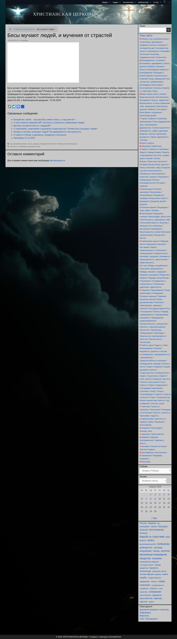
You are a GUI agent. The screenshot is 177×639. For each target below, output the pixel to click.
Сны (162, 382)
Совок (151, 385)
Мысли (143, 238)
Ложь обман (145, 210)
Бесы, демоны (33, 144)
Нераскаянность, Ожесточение (153, 259)
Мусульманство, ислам (150, 232)
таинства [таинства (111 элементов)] (143, 592)
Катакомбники (146, 195)
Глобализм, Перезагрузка (24, 29)
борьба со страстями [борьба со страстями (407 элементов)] (152, 536)
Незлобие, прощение (149, 256)
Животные (156, 146)
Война (151, 109)
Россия (163, 351)
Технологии (155, 409)
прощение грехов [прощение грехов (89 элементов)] (159, 571)
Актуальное (130, 2)
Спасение (144, 391)
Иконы (142, 167)
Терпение (144, 409)
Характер (145, 434)
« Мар (154, 518)
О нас (158, 2)
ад (11, 146)
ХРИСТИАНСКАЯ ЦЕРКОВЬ (63, 14)
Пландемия (157, 293)
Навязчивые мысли (150, 241)
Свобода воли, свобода (150, 364)
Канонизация (147, 189)
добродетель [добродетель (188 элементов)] (146, 547)
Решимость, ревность (149, 351)
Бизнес (143, 69)
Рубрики (144, 466)
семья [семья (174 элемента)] (165, 574)
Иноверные (145, 174)
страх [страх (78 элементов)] (160, 588)
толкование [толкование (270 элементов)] (155, 591)
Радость (158, 345)
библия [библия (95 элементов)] (154, 527)
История (160, 183)
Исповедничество (147, 183)
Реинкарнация (146, 348)
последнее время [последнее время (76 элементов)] (146, 565)
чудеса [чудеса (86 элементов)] (151, 602)
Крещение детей (157, 201)
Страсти (158, 394)
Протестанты (155, 339)
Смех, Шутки (145, 379)
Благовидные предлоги (158, 69)
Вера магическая (147, 97)
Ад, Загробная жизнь (18, 144)
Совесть (143, 385)
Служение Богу (161, 373)
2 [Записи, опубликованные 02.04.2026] (155, 494)
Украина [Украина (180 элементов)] (152, 523)
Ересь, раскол (147, 143)
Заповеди (163, 149)
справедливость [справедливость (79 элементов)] (157, 585)
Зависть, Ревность (149, 149)
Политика (158, 302)
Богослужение (146, 88)
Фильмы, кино (146, 431)
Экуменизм (146, 455)
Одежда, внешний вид (158, 278)
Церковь (145, 437)
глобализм (22, 146)
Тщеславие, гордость (149, 416)
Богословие (157, 85)
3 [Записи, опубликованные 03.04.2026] (159, 494)
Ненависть (164, 256)
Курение (143, 204)
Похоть (157, 311)
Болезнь (157, 88)
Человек (145, 446)
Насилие (161, 244)
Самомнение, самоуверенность (155, 354)
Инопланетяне (157, 174)
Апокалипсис (153, 51)
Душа (153, 137)
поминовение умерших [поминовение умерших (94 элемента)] (149, 562)
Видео (107, 2)
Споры (160, 391)
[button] (164, 2)
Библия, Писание (155, 66)
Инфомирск (145, 613)
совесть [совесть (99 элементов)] (154, 582)
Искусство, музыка (148, 177)
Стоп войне (161, 109)
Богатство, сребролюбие (151, 82)
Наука (153, 247)
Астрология (161, 57)
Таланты (155, 406)
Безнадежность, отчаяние (152, 60)
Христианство (157, 434)
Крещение (144, 201)
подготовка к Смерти (157, 376)
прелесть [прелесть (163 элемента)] (154, 568)
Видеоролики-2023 (47, 144)
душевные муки (34, 146)
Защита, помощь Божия (150, 152)
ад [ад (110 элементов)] (158, 523)
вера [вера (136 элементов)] (168, 537)
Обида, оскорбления (157, 265)
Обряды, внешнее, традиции (152, 272)
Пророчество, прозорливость (152, 336)
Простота (144, 339)
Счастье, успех (157, 403)
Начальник (161, 250)
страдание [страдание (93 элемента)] (144, 588)
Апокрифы (165, 51)
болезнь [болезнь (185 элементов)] (144, 533)
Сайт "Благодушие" (149, 619)
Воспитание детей (148, 115)
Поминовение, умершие (150, 305)
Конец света (154, 198)
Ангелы (153, 45)
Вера (143, 94)
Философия (156, 428)
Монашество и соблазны (151, 226)
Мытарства (159, 235)
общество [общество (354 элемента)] (145, 558)
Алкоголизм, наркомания (151, 42)
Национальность (147, 250)
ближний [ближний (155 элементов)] (144, 530)
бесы (15, 146)
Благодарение (146, 72)
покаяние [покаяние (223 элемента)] (157, 558)
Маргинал (144, 616)
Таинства (145, 406)
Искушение (163, 177)
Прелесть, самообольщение (152, 327)
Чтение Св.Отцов (158, 446)
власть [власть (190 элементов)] (143, 540)
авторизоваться (57, 160)
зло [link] (9, 91)
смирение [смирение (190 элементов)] (144, 581)
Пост (168, 308)
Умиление (159, 422)
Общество (164, 275)
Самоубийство (146, 357)
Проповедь (159, 333)
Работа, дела (147, 345)
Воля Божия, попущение (150, 112)
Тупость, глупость (161, 413)
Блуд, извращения (157, 79)
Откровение (145, 281)
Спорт (152, 391)
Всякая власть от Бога (149, 103)
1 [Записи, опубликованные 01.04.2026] (150, 494)
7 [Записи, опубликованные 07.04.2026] (146, 499)
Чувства (143, 449)
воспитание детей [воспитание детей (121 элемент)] (148, 544)
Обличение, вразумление (151, 269)
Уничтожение (145, 425)
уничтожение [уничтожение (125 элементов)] (145, 595)
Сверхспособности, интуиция (153, 360)
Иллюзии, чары (154, 167)
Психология (145, 342)
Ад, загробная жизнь (159, 39)
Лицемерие (162, 207)
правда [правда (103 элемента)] (158, 565)
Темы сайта (146, 35)
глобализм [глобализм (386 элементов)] (163, 543)
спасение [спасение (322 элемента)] (145, 585)
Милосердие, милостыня (160, 216)
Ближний (144, 79)
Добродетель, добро (149, 131)
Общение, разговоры (149, 275)
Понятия (143, 308)
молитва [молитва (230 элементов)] (165, 551)
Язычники (145, 462)
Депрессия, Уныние (150, 128)
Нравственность (147, 262)
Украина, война (146, 422)
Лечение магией (148, 207)
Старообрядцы (146, 394)
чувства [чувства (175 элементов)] (143, 601)
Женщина (146, 146)
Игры (143, 161)
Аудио (117, 2)
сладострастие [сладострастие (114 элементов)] (154, 578)
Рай (165, 345)
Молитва (163, 223)
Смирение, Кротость (161, 379)
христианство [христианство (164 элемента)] (146, 598)
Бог (168, 79)
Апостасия (144, 54)
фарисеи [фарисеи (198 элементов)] (156, 595)
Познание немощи (148, 296)
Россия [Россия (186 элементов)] (143, 523)
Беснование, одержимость (151, 63)
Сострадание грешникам (151, 388)
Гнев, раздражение (161, 121)
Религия (157, 348)
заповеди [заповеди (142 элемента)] (158, 547)
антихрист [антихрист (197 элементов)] (145, 526)
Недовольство (160, 253)
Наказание (151, 244)
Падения (145, 290)
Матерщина (147, 213)
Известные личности (157, 161)
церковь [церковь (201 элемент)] (158, 598)
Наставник (144, 247)
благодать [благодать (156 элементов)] (163, 526)
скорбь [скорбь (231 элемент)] (143, 577)
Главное (151, 118)
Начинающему (146, 253)
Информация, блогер (149, 180)
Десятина (164, 128)
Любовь (155, 210)
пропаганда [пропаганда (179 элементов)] (145, 571)
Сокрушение (161, 385)
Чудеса (151, 449)
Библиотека (145, 2)
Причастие (144, 330)
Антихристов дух (147, 48)
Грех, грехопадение (148, 125)
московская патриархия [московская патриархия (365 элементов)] (153, 554)
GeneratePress (114, 637)
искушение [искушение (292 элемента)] (146, 551)
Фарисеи (146, 428)
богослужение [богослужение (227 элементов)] (156, 529)
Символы (158, 367)
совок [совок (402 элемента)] (161, 581)
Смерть (143, 376)
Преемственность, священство (153, 324)
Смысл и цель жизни (150, 382)
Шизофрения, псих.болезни (154, 452)
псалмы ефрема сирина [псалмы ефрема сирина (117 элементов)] (150, 574)
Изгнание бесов (147, 164)
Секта (142, 367)
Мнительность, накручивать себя (155, 220)
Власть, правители (160, 100)
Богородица (145, 85)
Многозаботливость (149, 223)
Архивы (143, 476)
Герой (143, 118)
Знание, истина (153, 158)
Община (143, 278)
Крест (164, 198)
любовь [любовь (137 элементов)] (156, 551)
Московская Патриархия (150, 229)
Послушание (146, 311)
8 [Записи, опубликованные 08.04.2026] (150, 499)
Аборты (145, 39)
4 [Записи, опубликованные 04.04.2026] (164, 494)
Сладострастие (146, 373)
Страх (152, 397)
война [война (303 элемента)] (151, 540)
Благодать (158, 72)
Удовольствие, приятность (153, 419)
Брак (155, 91)
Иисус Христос (161, 164)
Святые (165, 364)
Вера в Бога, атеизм (157, 94)
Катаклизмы (155, 192)
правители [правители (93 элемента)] (144, 568)
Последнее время (156, 308)
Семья (149, 367)
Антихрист (162, 45)
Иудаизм (143, 186)
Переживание (157, 290)
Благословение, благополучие (153, 76)
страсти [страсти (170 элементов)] (153, 588)
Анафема (144, 45)
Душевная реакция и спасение (154, 609)
